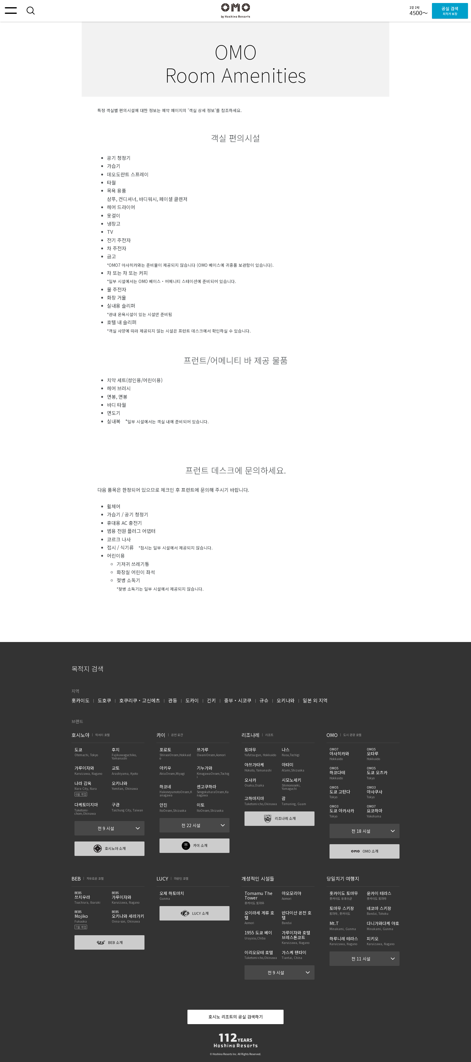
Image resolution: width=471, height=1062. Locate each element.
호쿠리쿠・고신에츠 (139, 700)
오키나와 (286, 700)
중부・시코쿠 (237, 700)
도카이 (192, 700)
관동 (172, 700)
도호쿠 (104, 700)
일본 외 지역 (315, 700)
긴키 (211, 700)
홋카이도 (80, 700)
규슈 (264, 700)
